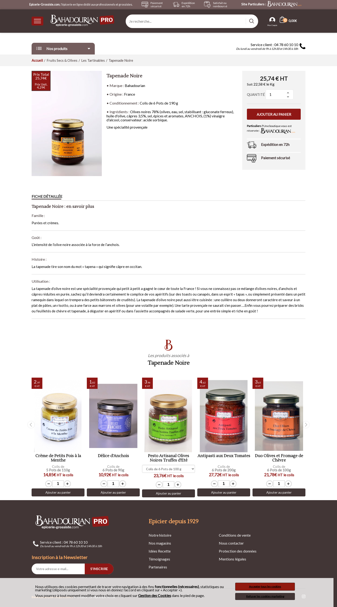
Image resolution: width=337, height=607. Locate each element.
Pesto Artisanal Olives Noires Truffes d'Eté (168, 458)
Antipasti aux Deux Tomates (224, 456)
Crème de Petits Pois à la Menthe (58, 458)
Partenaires (158, 567)
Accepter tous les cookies (265, 586)
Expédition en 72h (275, 144)
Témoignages (159, 559)
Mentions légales (232, 559)
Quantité (256, 94)
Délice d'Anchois (113, 456)
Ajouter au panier (274, 114)
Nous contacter (231, 543)
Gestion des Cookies (154, 595)
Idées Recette (160, 551)
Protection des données (237, 551)
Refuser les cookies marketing (265, 596)
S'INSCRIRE (99, 569)
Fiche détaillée (47, 196)
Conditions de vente (235, 535)
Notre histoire (160, 535)
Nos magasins (160, 543)
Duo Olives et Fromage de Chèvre (279, 458)
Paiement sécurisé (275, 157)
